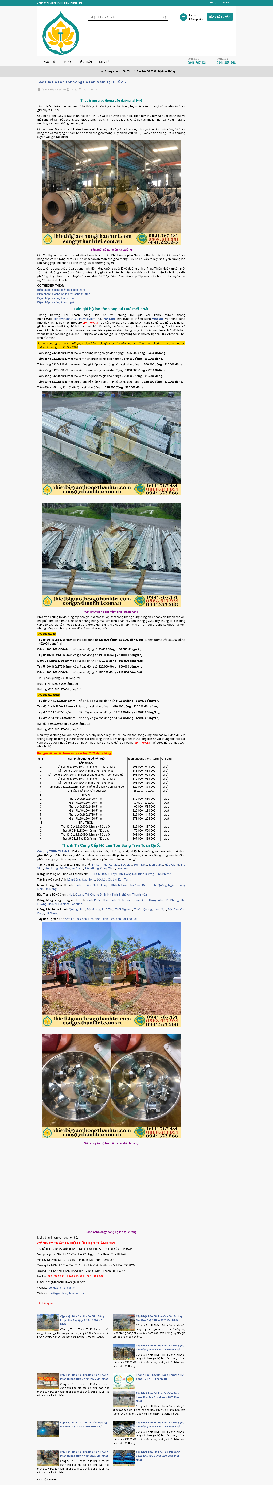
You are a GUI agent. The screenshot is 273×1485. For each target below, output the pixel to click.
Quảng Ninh (77, 909)
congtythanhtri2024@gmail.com (74, 319)
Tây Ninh (117, 874)
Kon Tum (124, 879)
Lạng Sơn (160, 909)
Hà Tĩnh (112, 894)
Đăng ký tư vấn (220, 16)
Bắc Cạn (173, 909)
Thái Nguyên (123, 909)
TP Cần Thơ (100, 864)
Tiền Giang (92, 868)
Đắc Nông (88, 879)
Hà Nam (63, 904)
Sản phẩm (86, 62)
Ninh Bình (124, 900)
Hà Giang (52, 913)
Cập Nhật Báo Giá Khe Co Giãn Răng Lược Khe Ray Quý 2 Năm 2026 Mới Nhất (82, 1320)
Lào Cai (132, 919)
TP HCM (95, 874)
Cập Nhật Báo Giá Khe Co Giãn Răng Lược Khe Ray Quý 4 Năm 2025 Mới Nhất (158, 1397)
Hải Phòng (172, 900)
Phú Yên (134, 885)
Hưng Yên (156, 900)
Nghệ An (125, 894)
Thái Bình (109, 900)
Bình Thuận (83, 885)
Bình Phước (163, 874)
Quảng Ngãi (166, 885)
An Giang (77, 868)
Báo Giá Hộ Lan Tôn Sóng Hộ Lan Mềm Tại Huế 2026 (82, 82)
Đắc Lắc (102, 879)
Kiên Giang (156, 864)
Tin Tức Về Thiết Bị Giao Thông (156, 71)
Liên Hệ (225, 3)
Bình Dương (146, 874)
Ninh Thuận (101, 885)
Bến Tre (64, 868)
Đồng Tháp (107, 868)
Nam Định (140, 900)
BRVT (105, 874)
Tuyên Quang (143, 909)
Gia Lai (112, 879)
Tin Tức (213, 3)
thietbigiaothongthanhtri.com (66, 1293)
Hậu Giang (172, 864)
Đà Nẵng (51, 889)
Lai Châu (81, 919)
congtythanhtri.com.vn (62, 1287)
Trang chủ (47, 62)
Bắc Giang (93, 909)
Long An (122, 868)
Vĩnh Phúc (93, 900)
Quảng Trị (82, 894)
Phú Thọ (107, 909)
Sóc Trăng (140, 864)
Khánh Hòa (119, 885)
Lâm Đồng (74, 879)
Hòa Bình (94, 919)
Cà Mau (114, 864)
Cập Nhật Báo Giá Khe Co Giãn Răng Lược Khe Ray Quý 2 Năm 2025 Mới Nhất (158, 1456)
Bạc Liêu (126, 864)
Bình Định (149, 885)
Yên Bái (121, 919)
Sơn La (69, 919)
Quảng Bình (98, 894)
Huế (71, 894)
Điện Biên (108, 919)
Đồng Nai (130, 874)
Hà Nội (52, 904)
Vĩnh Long (51, 868)
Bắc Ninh (76, 904)
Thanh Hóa (139, 894)
